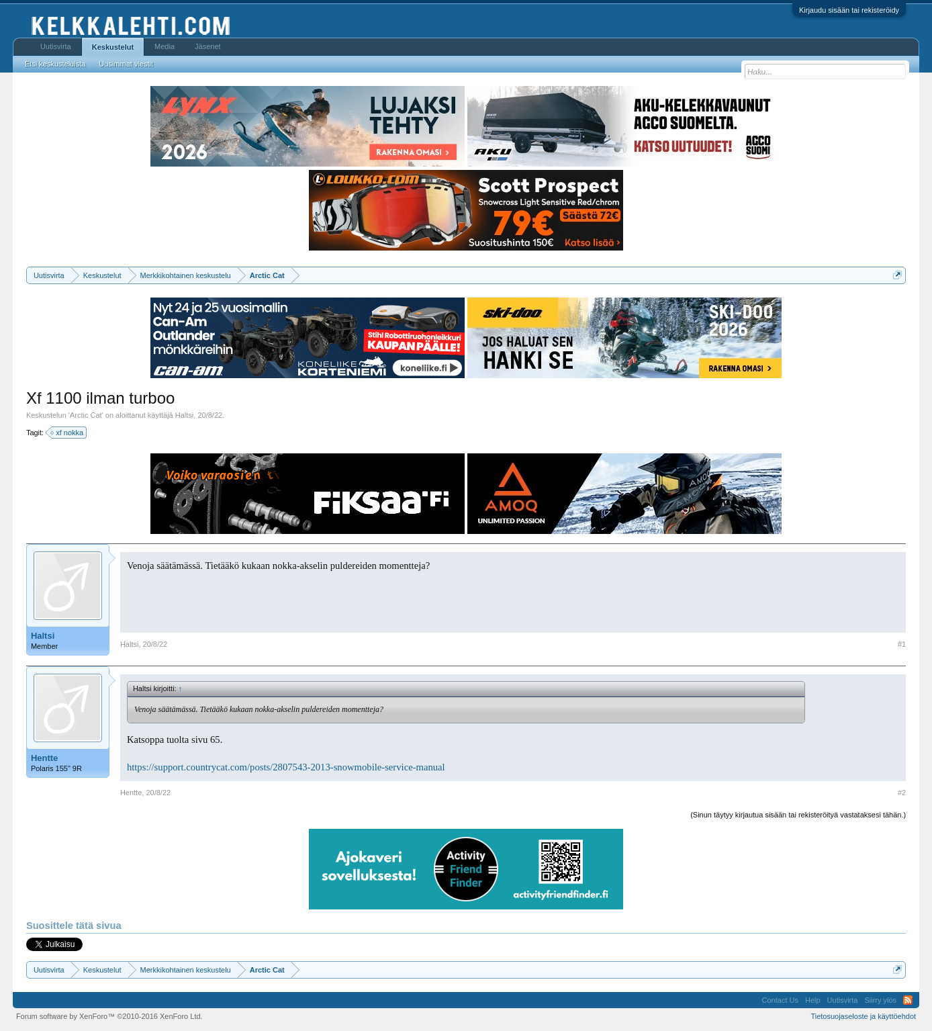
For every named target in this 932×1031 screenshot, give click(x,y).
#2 (902, 793)
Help (813, 1000)
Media (164, 46)
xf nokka (67, 433)
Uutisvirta (55, 46)
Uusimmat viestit (126, 64)
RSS (908, 1000)
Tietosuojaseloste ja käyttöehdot (863, 1016)
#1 (902, 644)
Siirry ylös (880, 1000)
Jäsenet (208, 46)
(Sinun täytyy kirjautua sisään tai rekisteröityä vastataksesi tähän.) (798, 815)
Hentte (44, 758)
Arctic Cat (86, 415)
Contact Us (780, 1000)
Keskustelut (113, 47)
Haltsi (184, 415)
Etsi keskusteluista (55, 64)
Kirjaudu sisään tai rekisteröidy (849, 10)
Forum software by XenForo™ (109, 1016)
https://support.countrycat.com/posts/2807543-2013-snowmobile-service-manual (286, 767)
